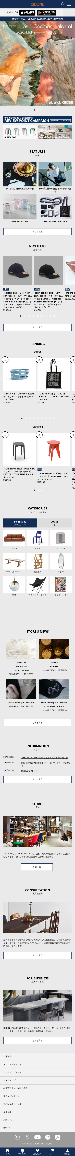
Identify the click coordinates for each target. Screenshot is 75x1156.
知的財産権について (12, 1104)
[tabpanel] (37, 63)
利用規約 (7, 1056)
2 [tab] (37, 110)
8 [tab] (50, 316)
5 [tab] (37, 316)
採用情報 (7, 1112)
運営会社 (7, 1128)
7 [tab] (46, 316)
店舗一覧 (36, 867)
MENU (69, 4)
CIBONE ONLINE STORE (37, 7)
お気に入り (37, 1152)
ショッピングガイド (12, 1072)
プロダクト (22, 1152)
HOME (7, 1152)
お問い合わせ (9, 1120)
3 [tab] (41, 110)
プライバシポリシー (12, 1096)
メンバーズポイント (12, 1064)
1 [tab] (34, 110)
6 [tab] (41, 316)
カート (52, 1152)
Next (67, 285)
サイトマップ (9, 1080)
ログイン (67, 1152)
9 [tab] (54, 316)
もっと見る (37, 232)
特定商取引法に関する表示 (15, 1088)
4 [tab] (33, 316)
